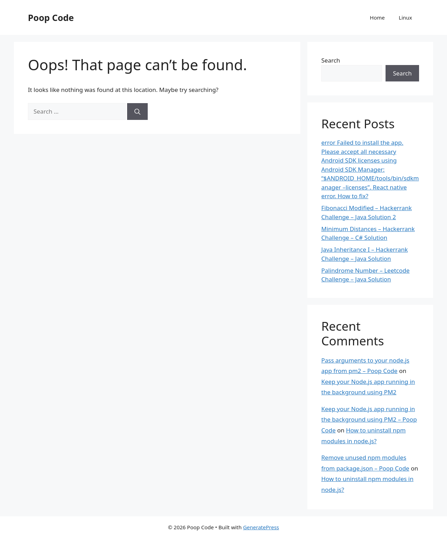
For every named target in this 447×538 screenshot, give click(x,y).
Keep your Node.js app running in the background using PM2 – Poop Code (369, 419)
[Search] (137, 111)
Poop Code (51, 17)
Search (330, 60)
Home (377, 17)
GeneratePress (261, 527)
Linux (405, 17)
